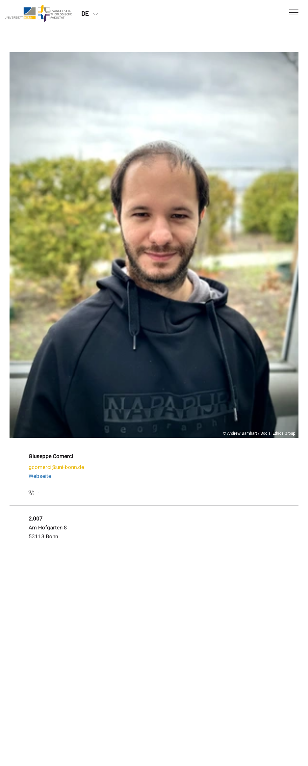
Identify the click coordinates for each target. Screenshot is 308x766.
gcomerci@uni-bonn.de (56, 467)
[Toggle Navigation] (293, 12)
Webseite (40, 476)
